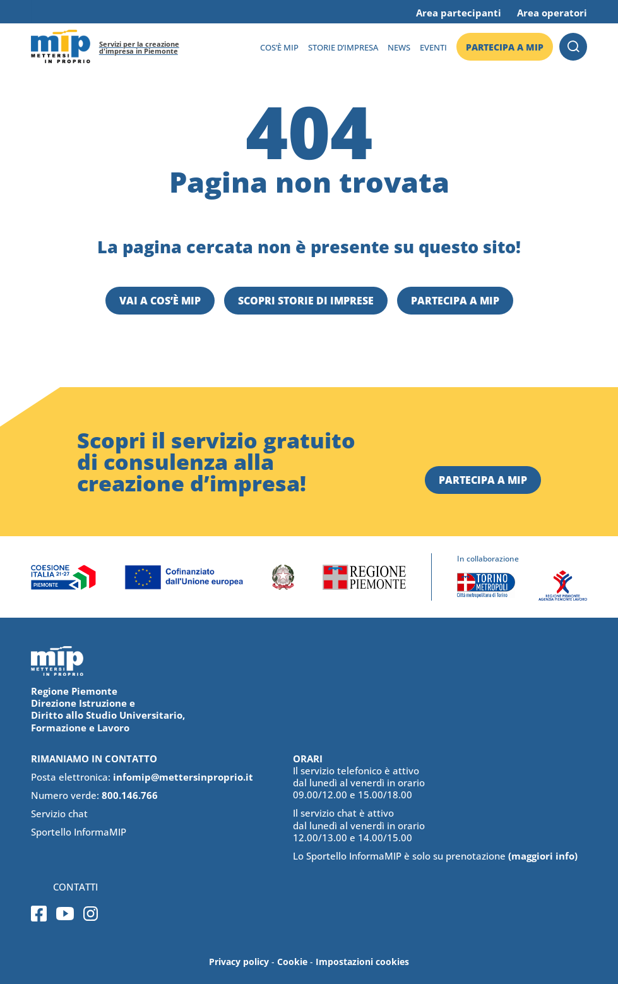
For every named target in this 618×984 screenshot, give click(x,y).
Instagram (90, 913)
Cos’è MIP (279, 47)
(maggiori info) (543, 855)
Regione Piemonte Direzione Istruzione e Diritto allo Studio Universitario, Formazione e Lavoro (108, 709)
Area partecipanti (458, 12)
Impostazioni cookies (362, 962)
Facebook (39, 913)
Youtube (65, 913)
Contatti (75, 887)
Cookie (292, 962)
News (399, 47)
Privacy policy (239, 962)
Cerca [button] (573, 47)
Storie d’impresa (343, 47)
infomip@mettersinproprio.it (183, 777)
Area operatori (552, 12)
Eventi (433, 47)
